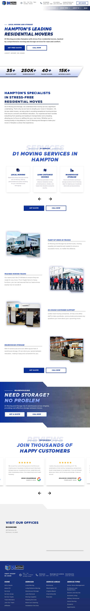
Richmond (49, 585)
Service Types (9, 597)
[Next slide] (50, 199)
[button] (41, 8)
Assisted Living (72, 595)
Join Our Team (9, 602)
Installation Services (32, 605)
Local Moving (29, 585)
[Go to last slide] (39, 199)
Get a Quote (8, 585)
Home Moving (71, 601)
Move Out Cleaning (31, 602)
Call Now (37, 48)
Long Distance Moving (32, 588)
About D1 (7, 588)
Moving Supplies (30, 597)
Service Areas (9, 594)
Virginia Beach (51, 591)
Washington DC (51, 588)
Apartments (71, 607)
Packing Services (31, 599)
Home (33, 8)
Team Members (9, 599)
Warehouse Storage (32, 591)
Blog (85, 8)
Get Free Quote (15, 48)
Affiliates (7, 605)
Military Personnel (73, 598)
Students (70, 604)
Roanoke (49, 597)
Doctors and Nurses (73, 592)
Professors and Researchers (72, 589)
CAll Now (56, 208)
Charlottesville (51, 594)
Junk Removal (30, 594)
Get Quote (82, 3)
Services (7, 591)
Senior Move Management (76, 585)
